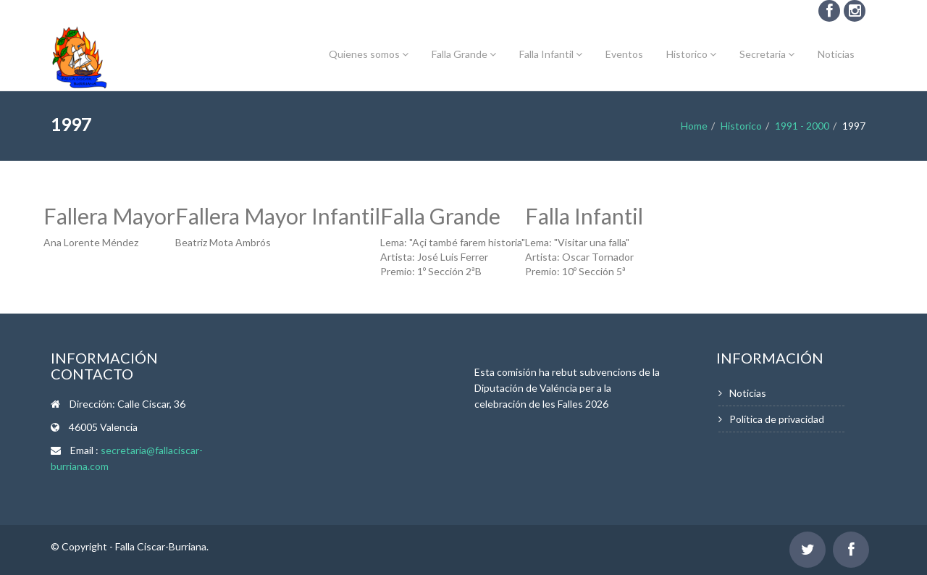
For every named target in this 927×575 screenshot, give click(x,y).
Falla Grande (464, 54)
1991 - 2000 (802, 125)
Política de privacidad (776, 419)
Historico (691, 54)
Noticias (836, 54)
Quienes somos (368, 54)
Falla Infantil (550, 54)
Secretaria (766, 54)
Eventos (624, 54)
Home (694, 125)
